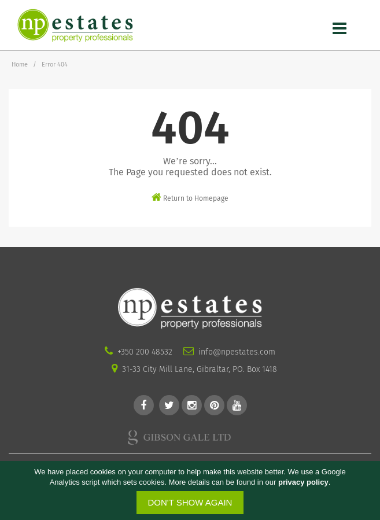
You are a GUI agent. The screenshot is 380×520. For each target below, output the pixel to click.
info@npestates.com (236, 352)
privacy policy (303, 482)
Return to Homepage (190, 197)
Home (20, 64)
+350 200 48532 (144, 352)
